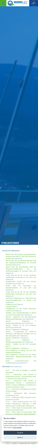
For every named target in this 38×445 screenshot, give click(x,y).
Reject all (20, 437)
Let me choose (17, 427)
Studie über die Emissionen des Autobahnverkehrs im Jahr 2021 (21, 287)
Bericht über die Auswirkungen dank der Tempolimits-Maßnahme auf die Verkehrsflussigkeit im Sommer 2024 (21, 269)
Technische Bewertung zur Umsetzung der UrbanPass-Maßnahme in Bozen (21, 299)
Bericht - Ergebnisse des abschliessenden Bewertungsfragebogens (21, 318)
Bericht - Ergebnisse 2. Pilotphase (17, 338)
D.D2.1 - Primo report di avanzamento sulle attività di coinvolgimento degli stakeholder (21, 413)
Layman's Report (11, 306)
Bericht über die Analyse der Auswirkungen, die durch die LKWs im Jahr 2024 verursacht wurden (21, 256)
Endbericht (9, 304)
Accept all (20, 432)
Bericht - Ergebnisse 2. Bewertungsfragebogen (21, 341)
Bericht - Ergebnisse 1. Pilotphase (17, 348)
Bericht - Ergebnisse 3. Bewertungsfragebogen (21, 322)
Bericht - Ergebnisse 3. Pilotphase (17, 329)
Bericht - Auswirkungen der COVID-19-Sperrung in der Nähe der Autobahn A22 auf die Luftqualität (21, 334)
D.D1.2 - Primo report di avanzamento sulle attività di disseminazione (21, 409)
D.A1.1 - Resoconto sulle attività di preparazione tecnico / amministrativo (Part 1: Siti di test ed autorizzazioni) (21, 376)
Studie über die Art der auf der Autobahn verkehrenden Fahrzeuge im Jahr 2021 (21, 293)
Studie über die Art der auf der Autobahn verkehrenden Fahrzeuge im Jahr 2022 (21, 276)
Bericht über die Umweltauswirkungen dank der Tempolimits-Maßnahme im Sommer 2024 (21, 263)
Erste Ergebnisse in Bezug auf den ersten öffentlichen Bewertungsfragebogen (21, 355)
